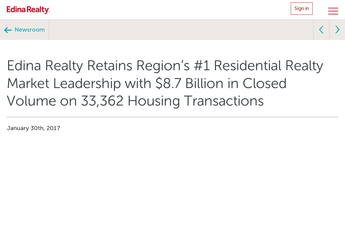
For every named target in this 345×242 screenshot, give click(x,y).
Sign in (301, 8)
